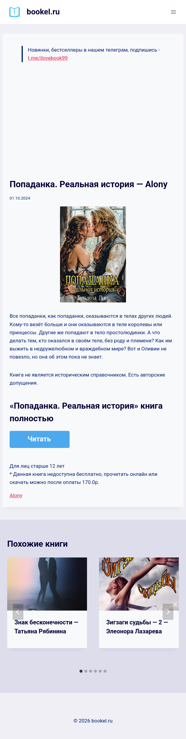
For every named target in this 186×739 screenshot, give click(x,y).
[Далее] (168, 612)
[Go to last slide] (18, 612)
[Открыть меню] (173, 12)
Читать (39, 439)
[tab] (81, 671)
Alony (16, 495)
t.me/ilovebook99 (48, 58)
